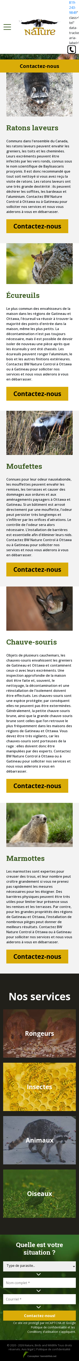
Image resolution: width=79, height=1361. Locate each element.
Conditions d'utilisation (42, 1332)
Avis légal (27, 1349)
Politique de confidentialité (49, 1327)
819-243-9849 (73, 7)
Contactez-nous (37, 226)
